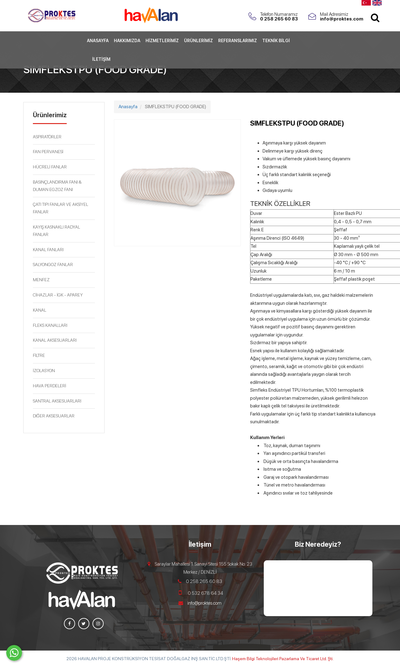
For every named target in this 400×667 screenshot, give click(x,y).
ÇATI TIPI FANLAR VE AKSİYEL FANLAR (60, 208)
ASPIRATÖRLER (47, 136)
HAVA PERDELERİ (49, 385)
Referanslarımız (237, 58)
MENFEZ (41, 279)
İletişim (101, 76)
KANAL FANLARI (48, 249)
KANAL (39, 310)
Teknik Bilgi (276, 58)
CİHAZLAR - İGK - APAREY (58, 294)
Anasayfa (98, 58)
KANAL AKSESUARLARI (55, 340)
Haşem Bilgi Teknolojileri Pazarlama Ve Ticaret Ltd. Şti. (283, 658)
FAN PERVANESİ (48, 151)
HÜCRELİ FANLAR (50, 166)
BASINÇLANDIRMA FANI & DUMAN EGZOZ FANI (57, 186)
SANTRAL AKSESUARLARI (57, 400)
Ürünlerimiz (198, 58)
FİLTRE (39, 355)
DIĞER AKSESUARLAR (53, 415)
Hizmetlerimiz (162, 58)
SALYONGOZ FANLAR (53, 264)
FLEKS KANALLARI (50, 325)
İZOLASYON (44, 370)
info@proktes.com (204, 603)
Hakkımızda (127, 58)
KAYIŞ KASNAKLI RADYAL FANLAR (56, 231)
